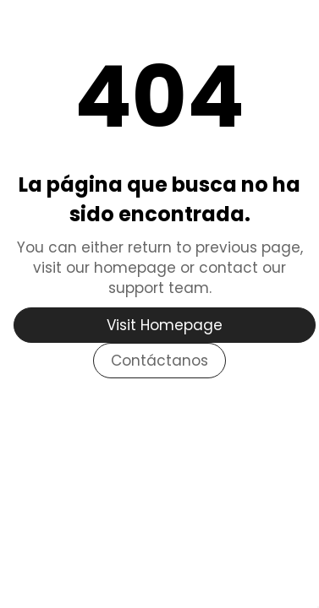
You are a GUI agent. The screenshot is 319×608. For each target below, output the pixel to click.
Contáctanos (159, 360)
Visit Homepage (165, 325)
